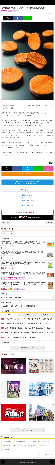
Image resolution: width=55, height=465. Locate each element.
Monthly (45, 314)
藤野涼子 (33, 445)
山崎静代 (6, 449)
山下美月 (22, 445)
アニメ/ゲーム (33, 441)
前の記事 (6, 222)
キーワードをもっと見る (46, 454)
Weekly (27, 314)
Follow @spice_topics (27, 190)
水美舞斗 (6, 445)
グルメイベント (8, 233)
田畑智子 (43, 445)
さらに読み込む (33, 430)
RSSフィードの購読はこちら (35, 173)
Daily (9, 314)
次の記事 (49, 222)
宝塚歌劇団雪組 (19, 441)
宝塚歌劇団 (6, 441)
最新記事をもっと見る (32, 348)
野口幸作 (45, 441)
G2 (14, 445)
